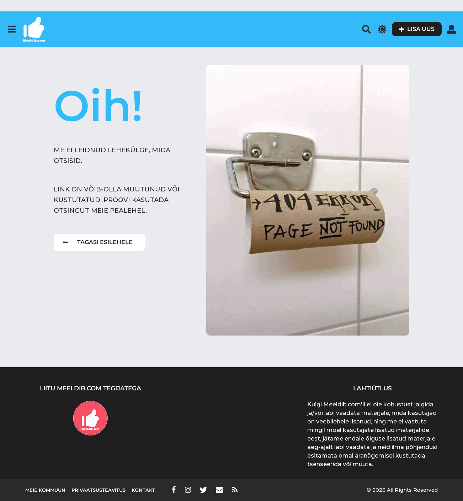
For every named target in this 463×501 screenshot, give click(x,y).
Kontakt (143, 490)
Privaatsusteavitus (98, 490)
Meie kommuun (45, 490)
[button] (11, 29)
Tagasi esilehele (98, 242)
